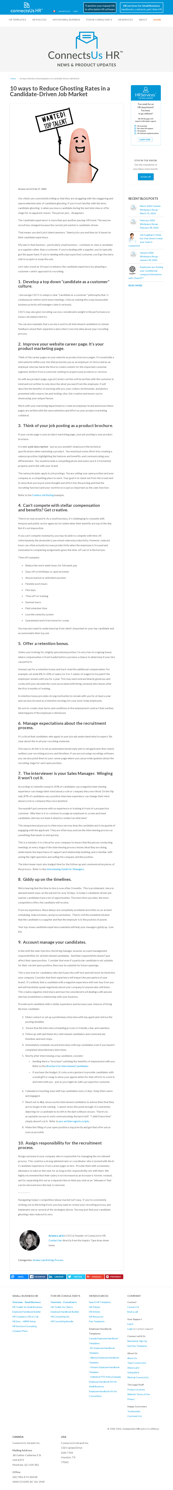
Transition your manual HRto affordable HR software (100, 7)
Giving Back (133, 1372)
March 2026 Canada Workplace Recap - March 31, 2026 (150, 210)
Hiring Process (55, 1259)
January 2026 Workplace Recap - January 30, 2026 (149, 256)
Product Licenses (136, 1389)
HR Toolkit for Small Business (27, 1307)
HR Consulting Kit (60, 1316)
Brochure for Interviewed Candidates (67, 1065)
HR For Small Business (66, 19)
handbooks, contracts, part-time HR (141, 7)
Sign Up (146, 176)
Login (130, 1328)
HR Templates (17, 19)
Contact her (55, 1240)
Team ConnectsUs (136, 1362)
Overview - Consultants (64, 1302)
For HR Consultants (99, 19)
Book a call (132, 1311)
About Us (132, 1358)
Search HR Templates (100, 1302)
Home (13, 78)
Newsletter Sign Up (137, 1341)
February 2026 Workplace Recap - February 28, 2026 (149, 224)
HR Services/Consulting (24, 1326)
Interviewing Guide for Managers (65, 869)
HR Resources (96, 1316)
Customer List (134, 1416)
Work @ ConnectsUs (138, 1377)
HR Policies (39, 19)
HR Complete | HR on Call (25, 1316)
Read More (135, 285)
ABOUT (143, 19)
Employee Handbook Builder (26, 1311)
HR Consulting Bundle (62, 1321)
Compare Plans (20, 1331)
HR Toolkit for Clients (62, 1307)
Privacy (131, 1399)
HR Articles (63, 11)
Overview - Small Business (26, 1302)
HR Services (125, 19)
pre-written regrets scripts (74, 1121)
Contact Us (133, 1307)
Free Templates (97, 1321)
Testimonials (133, 1411)
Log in (130, 1324)
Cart (75, 11)
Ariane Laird (56, 1235)
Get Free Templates (137, 1345)
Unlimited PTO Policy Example (105, 1376)
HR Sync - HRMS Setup (24, 1321)
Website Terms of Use (138, 1394)
